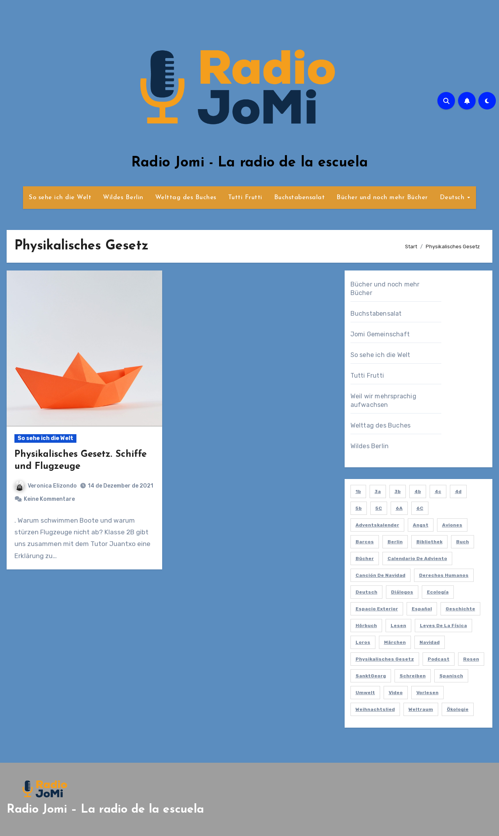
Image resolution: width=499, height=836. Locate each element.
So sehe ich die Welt (60, 197)
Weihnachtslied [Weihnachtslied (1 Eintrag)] (375, 709)
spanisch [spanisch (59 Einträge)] (451, 676)
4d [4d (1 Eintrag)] (458, 491)
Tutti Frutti (245, 197)
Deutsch (453, 197)
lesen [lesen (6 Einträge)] (398, 625)
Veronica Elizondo (46, 486)
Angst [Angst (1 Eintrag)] (420, 525)
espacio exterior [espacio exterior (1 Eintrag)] (377, 609)
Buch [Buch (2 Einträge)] (462, 541)
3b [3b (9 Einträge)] (398, 491)
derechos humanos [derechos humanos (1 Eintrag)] (444, 575)
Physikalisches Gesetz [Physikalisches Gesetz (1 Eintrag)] (385, 659)
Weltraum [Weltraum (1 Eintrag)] (421, 709)
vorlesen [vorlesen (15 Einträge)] (427, 692)
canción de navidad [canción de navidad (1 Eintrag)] (380, 575)
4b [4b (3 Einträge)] (417, 491)
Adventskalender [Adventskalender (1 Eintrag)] (377, 525)
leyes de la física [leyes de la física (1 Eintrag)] (443, 625)
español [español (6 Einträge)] (422, 609)
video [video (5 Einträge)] (396, 692)
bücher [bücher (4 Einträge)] (365, 558)
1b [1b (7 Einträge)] (358, 491)
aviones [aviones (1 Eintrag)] (452, 525)
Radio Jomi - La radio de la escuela (249, 163)
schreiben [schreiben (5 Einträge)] (413, 676)
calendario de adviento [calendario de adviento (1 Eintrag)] (417, 558)
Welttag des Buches (185, 197)
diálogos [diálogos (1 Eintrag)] (402, 592)
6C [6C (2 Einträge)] (419, 508)
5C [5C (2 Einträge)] (378, 508)
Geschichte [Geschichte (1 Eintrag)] (460, 609)
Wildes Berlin (123, 197)
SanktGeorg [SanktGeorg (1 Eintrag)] (371, 676)
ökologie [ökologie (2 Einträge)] (458, 709)
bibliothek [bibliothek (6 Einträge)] (429, 541)
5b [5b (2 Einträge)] (359, 508)
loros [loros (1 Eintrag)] (363, 642)
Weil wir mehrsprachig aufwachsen (383, 400)
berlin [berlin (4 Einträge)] (395, 541)
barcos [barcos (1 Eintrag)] (365, 541)
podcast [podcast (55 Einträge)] (438, 659)
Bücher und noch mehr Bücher (382, 197)
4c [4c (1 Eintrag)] (438, 491)
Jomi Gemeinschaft (380, 334)
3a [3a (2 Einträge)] (378, 491)
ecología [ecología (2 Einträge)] (438, 592)
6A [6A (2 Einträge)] (399, 508)
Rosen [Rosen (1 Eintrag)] (471, 659)
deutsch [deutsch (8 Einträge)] (366, 592)
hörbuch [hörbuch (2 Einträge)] (366, 625)
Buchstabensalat (299, 197)
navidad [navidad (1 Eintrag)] (429, 642)
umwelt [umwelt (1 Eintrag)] (365, 692)
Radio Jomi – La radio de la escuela (105, 810)
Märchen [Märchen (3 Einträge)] (395, 642)
